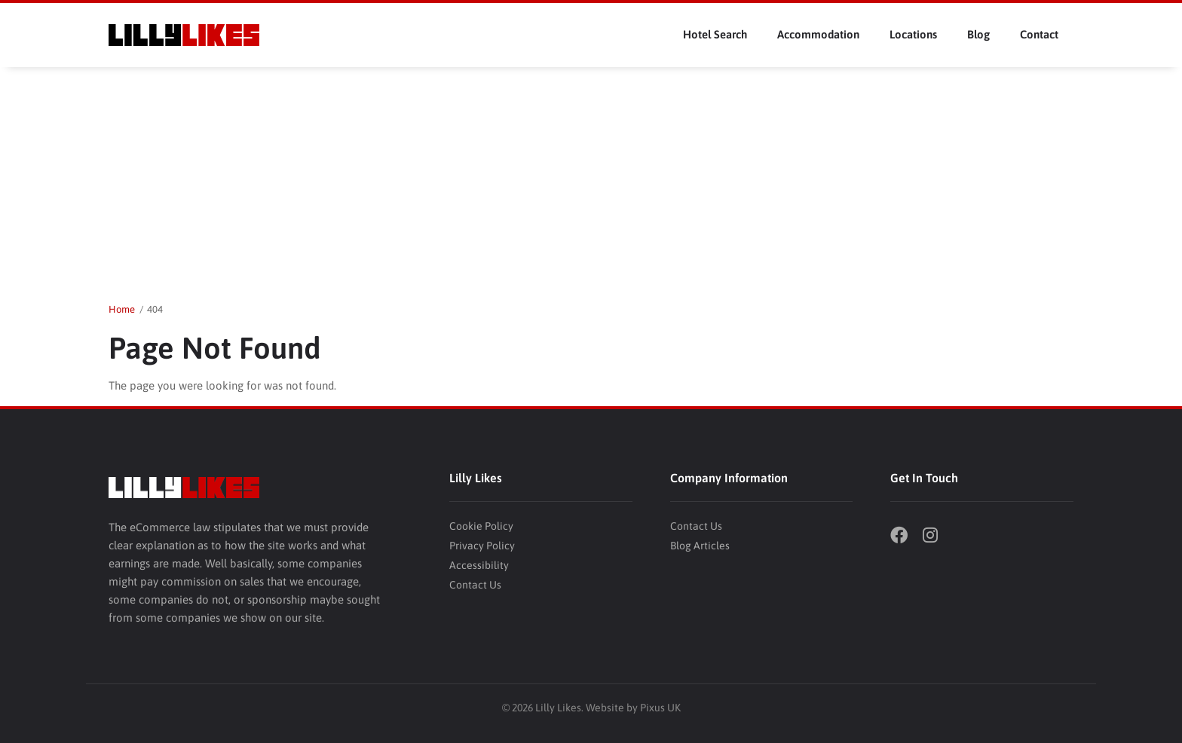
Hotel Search (715, 34)
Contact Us (475, 585)
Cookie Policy (481, 526)
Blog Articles (700, 546)
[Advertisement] (591, 180)
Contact (1039, 34)
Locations (913, 34)
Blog (978, 34)
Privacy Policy (482, 546)
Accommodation (818, 34)
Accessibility (479, 565)
